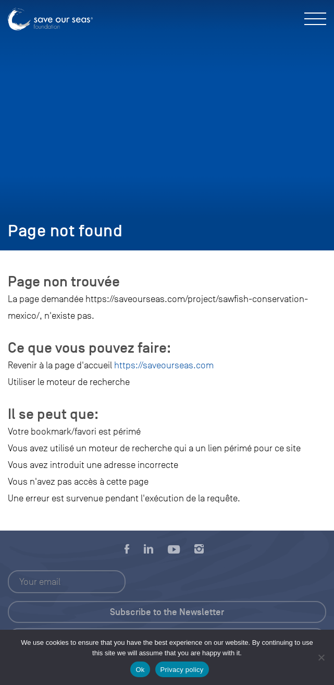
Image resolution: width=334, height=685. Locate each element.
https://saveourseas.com (164, 365)
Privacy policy (182, 670)
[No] (321, 657)
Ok (139, 670)
